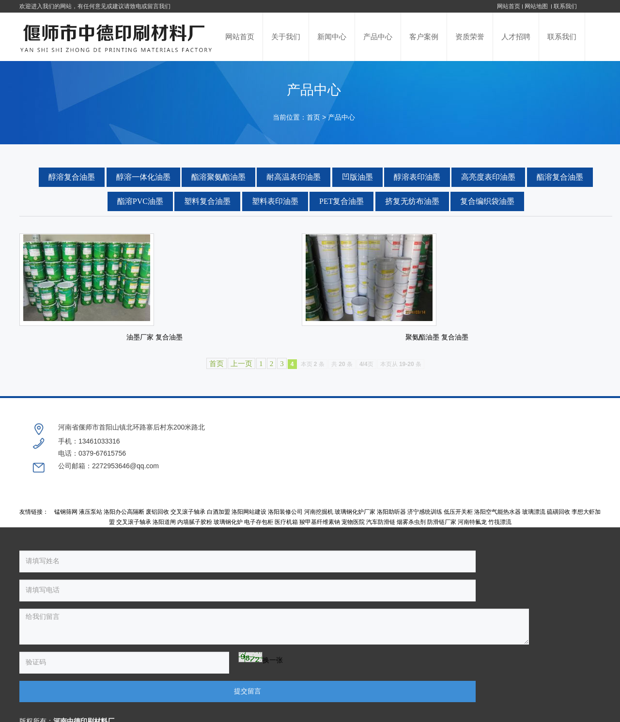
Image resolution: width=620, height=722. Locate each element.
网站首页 (508, 6)
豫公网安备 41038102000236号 (446, 672)
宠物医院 (353, 529)
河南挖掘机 (318, 519)
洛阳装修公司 (285, 519)
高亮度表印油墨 (488, 177)
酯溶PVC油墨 (140, 201)
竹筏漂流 (500, 529)
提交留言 (213, 640)
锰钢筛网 (66, 519)
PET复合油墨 (341, 201)
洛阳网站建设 (249, 519)
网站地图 (537, 6)
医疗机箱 (286, 529)
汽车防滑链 (380, 529)
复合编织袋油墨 (487, 201)
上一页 (241, 400)
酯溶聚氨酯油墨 (218, 177)
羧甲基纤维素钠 (319, 529)
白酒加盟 (218, 519)
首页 (313, 117)
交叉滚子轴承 (187, 519)
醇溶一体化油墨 (143, 177)
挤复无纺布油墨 (412, 201)
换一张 (112, 638)
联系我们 (565, 6)
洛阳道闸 (164, 529)
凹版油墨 (357, 177)
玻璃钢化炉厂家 (355, 519)
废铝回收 (157, 519)
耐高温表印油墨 (293, 177)
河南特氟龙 (472, 529)
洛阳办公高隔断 (124, 519)
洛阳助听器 (391, 519)
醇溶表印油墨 (417, 177)
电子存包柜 (258, 529)
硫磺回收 (558, 519)
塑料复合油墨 (207, 201)
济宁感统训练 (424, 519)
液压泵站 (90, 519)
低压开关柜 (458, 519)
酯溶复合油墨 (560, 177)
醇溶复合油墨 (71, 177)
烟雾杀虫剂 (411, 529)
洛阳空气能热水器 (497, 519)
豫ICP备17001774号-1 (363, 672)
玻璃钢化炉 (228, 529)
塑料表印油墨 (275, 201)
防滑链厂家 (441, 529)
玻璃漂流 (533, 519)
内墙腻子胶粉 (194, 529)
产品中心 (341, 117)
